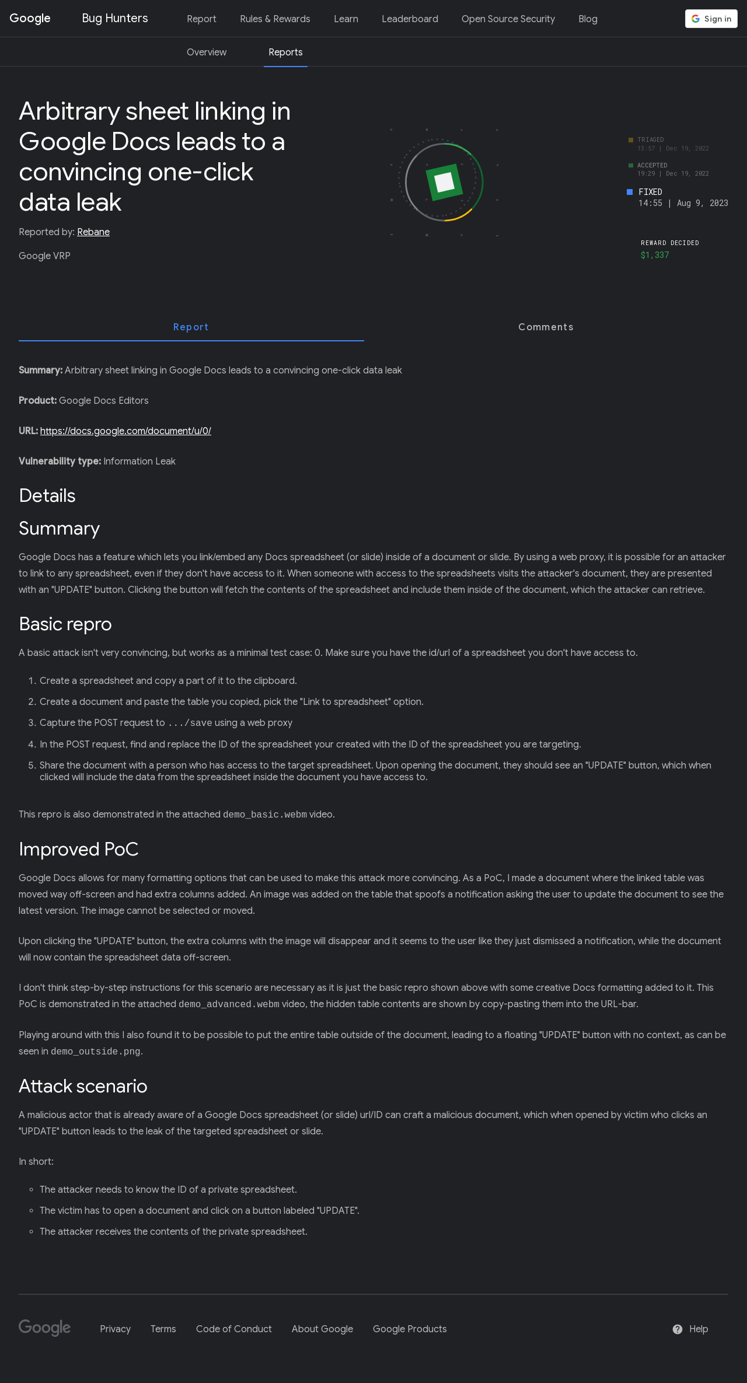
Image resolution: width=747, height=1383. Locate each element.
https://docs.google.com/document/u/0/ (125, 431)
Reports (285, 52)
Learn (346, 19)
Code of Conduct (234, 1329)
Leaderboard (410, 19)
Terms (163, 1329)
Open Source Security (508, 19)
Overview (206, 52)
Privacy (115, 1329)
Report (202, 19)
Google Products (410, 1329)
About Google (322, 1329)
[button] (711, 18)
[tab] (191, 327)
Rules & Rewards (275, 19)
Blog (588, 19)
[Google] (49, 1333)
